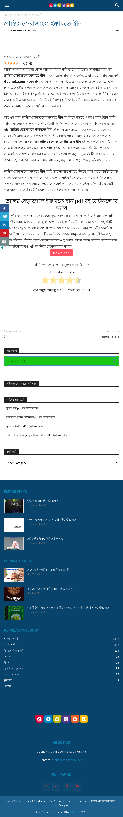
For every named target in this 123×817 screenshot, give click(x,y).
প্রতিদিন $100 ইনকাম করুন (102, 801)
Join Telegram (61, 805)
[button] (6, 5)
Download (61, 253)
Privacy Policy (12, 801)
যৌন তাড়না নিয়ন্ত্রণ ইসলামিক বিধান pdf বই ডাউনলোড (36, 435)
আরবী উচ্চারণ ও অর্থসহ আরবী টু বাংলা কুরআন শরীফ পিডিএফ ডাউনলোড (68, 607)
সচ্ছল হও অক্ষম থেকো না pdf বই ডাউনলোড (30, 417)
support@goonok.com (69, 760)
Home (7, 14)
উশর (7, 337)
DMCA (52, 801)
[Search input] (60, 361)
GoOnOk (74, 812)
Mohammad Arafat (19, 30)
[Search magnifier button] (114, 361)
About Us (64, 801)
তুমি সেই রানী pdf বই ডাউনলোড (24, 426)
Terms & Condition (34, 801)
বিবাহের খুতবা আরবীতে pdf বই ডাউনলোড (51, 588)
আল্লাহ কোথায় (110, 337)
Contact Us (79, 801)
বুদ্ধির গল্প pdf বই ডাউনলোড (22, 408)
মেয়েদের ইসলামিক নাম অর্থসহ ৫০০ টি (48, 569)
